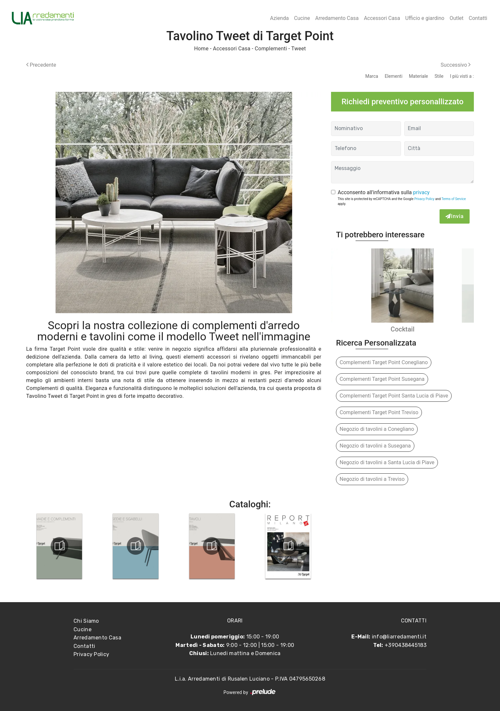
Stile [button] (439, 76)
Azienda (279, 18)
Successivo (456, 65)
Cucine (302, 18)
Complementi (271, 48)
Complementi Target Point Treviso (379, 412)
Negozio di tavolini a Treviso (372, 479)
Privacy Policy (424, 199)
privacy (421, 192)
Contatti (478, 18)
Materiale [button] (418, 76)
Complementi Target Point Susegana (382, 379)
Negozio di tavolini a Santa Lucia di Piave (387, 462)
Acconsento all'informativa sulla (383, 192)
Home (201, 48)
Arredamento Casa (336, 18)
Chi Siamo (86, 621)
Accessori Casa (382, 18)
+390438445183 (405, 645)
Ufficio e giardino (424, 18)
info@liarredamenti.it (399, 637)
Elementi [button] (393, 76)
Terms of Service (454, 199)
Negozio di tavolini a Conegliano (377, 429)
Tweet (298, 48)
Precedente (41, 65)
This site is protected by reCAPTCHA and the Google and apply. (402, 201)
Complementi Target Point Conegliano (384, 362)
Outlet (457, 18)
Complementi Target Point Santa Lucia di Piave (394, 396)
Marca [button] (371, 76)
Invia (454, 216)
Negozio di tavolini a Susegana (375, 446)
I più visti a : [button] (462, 76)
